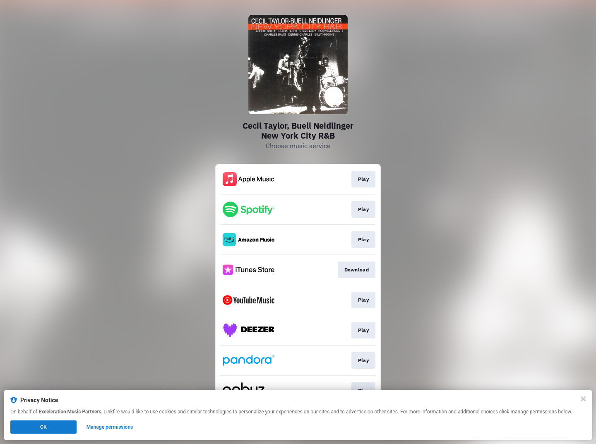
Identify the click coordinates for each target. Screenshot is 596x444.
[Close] (583, 399)
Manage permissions (110, 427)
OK (43, 427)
